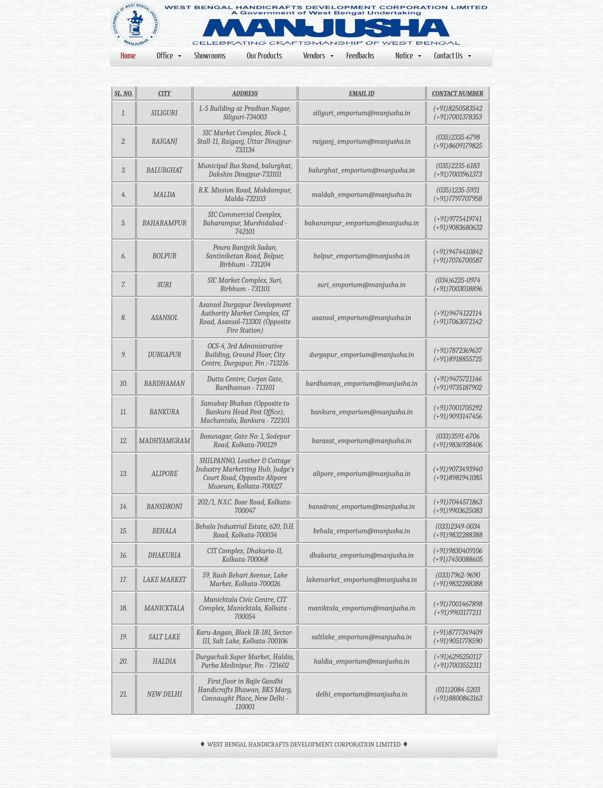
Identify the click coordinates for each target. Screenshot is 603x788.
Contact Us (452, 55)
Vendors (318, 55)
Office (169, 55)
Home (128, 55)
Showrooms (210, 55)
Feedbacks (360, 55)
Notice (408, 55)
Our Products (264, 55)
